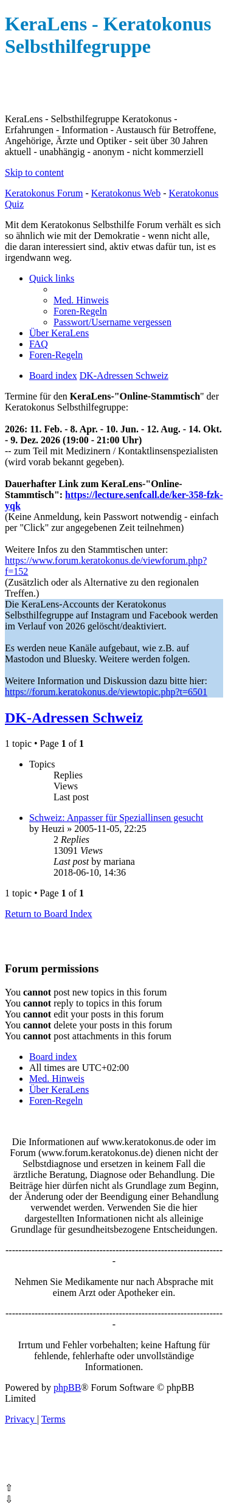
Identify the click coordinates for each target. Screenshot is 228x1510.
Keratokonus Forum (44, 193)
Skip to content (34, 172)
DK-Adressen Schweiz (74, 718)
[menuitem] (81, 300)
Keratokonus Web (126, 193)
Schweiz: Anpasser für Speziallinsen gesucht (116, 817)
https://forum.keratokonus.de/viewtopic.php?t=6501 (106, 692)
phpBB (67, 1387)
